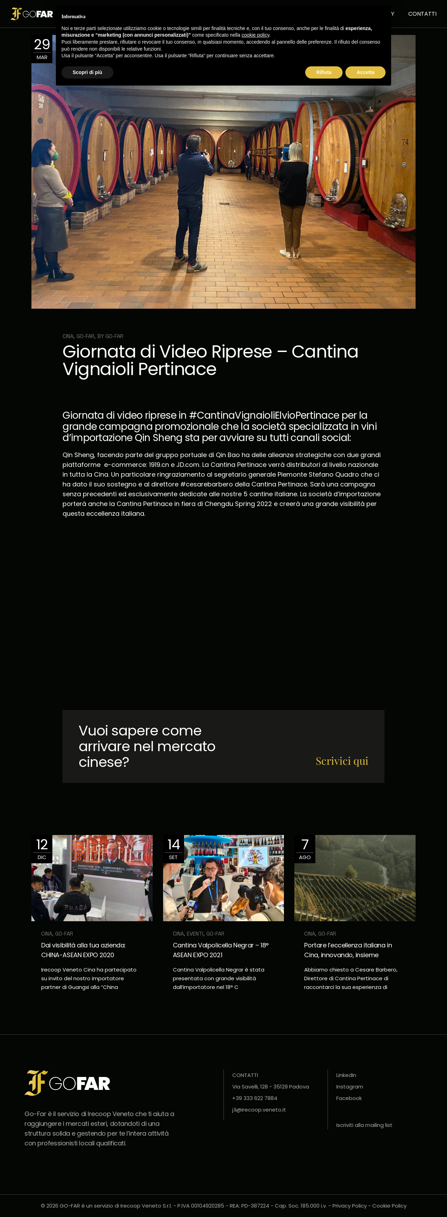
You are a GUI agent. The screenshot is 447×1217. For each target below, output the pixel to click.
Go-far (114, 336)
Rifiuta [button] (324, 72)
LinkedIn (346, 1075)
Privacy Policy (349, 1205)
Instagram (349, 1086)
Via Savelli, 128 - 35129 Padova (270, 1086)
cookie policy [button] (255, 35)
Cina (68, 336)
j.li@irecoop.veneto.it (259, 1109)
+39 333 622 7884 (254, 1098)
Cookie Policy (389, 1205)
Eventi (195, 933)
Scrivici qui (342, 761)
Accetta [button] (365, 72)
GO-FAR (85, 336)
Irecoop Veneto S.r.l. (146, 1205)
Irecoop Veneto (111, 1113)
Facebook (349, 1098)
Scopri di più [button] (87, 72)
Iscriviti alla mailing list (364, 1125)
